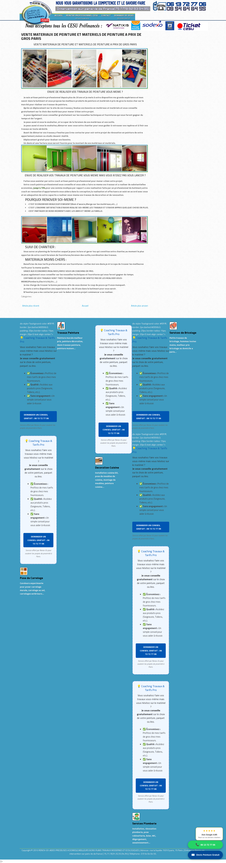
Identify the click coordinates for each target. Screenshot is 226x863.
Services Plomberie (144, 823)
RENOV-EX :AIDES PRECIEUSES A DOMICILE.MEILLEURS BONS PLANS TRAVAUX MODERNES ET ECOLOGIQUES (89, 850)
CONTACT (106, 15)
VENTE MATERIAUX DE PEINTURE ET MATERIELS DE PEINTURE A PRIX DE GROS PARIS (81, 36)
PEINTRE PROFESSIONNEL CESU (82, 17)
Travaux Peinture (68, 332)
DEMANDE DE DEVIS (124, 17)
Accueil (85, 305)
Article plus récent (30, 305)
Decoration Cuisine (107, 467)
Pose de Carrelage (31, 578)
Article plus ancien (139, 305)
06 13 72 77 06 (205, 844)
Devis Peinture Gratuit (205, 855)
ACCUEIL (59, 15)
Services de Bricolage (183, 332)
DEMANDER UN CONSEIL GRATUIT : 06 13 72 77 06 (36, 416)
